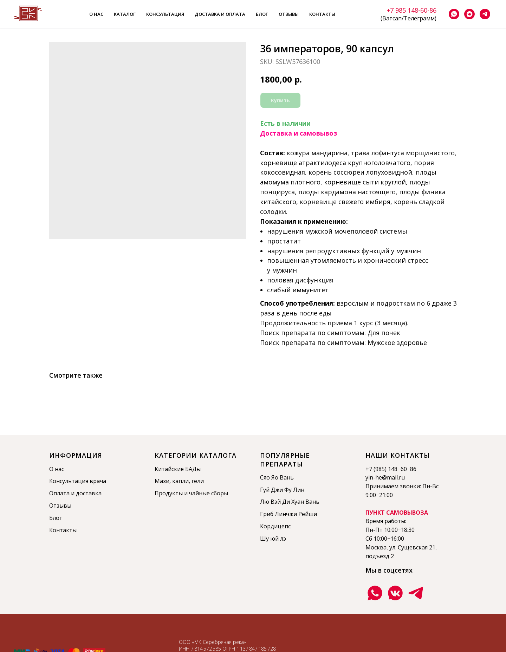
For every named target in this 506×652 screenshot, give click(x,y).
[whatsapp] (454, 14)
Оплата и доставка (75, 493)
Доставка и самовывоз (298, 133)
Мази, (163, 481)
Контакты (322, 14)
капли (180, 481)
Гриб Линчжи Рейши (288, 514)
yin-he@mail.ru (385, 477)
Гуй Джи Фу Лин (282, 490)
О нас (96, 14)
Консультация (165, 14)
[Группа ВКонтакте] (395, 593)
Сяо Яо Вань (277, 477)
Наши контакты (397, 455)
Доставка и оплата (220, 14)
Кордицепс (275, 526)
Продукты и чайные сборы (191, 493)
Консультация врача (77, 481)
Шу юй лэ (273, 538)
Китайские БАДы (178, 469)
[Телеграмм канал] (416, 593)
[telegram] (485, 14)
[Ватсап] (375, 593)
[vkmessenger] (469, 14)
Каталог (125, 14)
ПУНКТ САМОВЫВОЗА (396, 512)
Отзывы (289, 14)
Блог (262, 14)
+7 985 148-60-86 (411, 10)
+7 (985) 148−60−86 (390, 469)
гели (198, 481)
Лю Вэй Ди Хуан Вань (289, 502)
